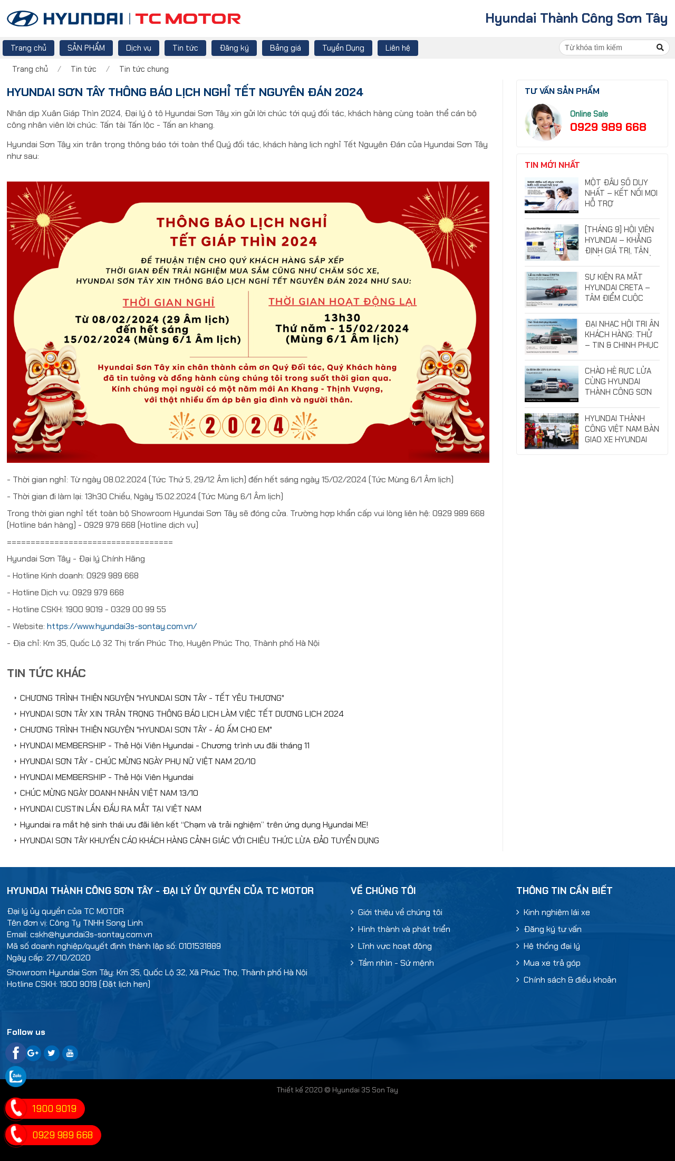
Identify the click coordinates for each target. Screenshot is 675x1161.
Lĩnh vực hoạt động (391, 945)
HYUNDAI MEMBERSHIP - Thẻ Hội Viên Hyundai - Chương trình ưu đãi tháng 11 (165, 745)
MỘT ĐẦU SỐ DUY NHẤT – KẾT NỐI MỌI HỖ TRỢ (621, 193)
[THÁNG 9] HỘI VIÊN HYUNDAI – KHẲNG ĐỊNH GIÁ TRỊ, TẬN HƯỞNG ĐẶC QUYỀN (621, 245)
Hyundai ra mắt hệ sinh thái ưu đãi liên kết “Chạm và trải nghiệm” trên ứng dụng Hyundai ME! (194, 824)
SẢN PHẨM (86, 48)
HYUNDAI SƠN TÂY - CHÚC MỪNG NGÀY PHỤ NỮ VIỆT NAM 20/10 (138, 761)
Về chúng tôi (383, 890)
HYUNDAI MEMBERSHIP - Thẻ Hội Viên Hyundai (107, 777)
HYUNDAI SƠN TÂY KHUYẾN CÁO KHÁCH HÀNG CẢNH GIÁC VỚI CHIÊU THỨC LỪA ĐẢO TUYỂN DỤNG (199, 840)
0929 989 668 (608, 127)
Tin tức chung (144, 69)
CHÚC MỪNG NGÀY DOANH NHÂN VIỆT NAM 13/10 (109, 792)
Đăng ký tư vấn (549, 929)
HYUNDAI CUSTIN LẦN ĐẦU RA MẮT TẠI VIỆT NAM (110, 808)
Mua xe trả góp (548, 962)
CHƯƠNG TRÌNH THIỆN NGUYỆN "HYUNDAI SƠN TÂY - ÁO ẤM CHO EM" (146, 729)
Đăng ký (234, 48)
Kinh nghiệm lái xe (553, 912)
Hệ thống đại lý (548, 945)
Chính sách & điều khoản (566, 979)
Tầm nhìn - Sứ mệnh (392, 962)
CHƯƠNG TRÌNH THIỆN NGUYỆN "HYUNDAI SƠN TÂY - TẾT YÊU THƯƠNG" (152, 697)
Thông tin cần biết (564, 890)
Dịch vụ (138, 48)
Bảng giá (285, 48)
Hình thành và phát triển (400, 929)
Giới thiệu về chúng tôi (396, 912)
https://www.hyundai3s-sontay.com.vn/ (122, 626)
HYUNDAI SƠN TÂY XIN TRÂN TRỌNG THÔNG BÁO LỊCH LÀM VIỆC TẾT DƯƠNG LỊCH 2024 (182, 713)
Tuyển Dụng (343, 48)
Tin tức (185, 48)
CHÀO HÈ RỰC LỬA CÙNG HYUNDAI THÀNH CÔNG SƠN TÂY (618, 387)
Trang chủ (28, 48)
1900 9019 (54, 1108)
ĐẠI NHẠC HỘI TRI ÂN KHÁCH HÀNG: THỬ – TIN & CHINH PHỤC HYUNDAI (622, 340)
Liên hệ (397, 48)
